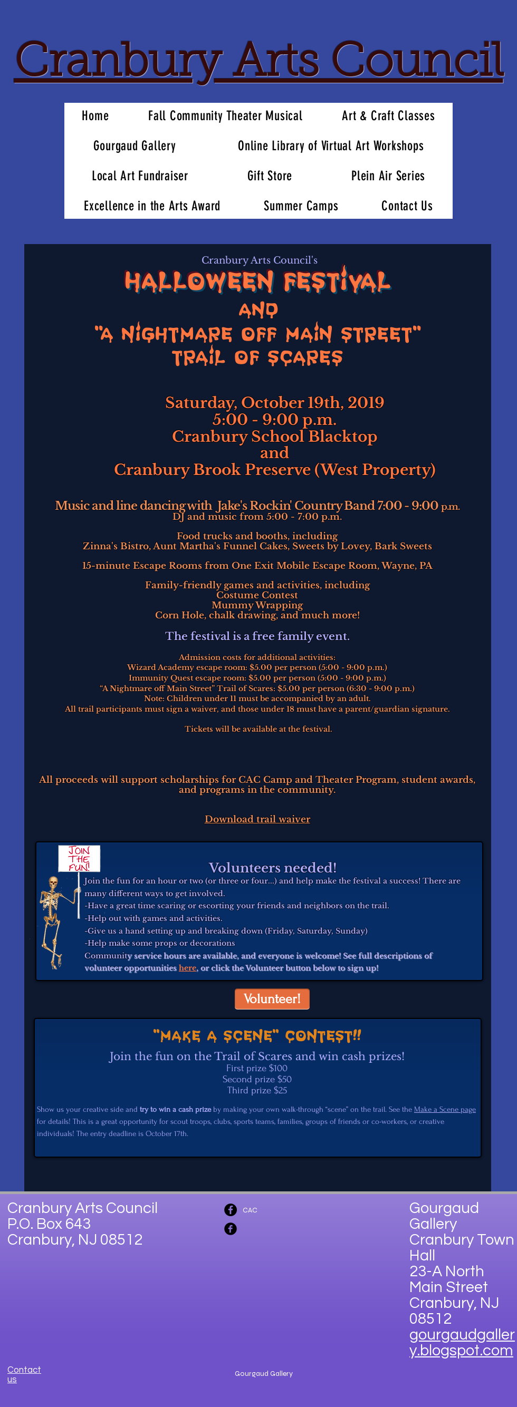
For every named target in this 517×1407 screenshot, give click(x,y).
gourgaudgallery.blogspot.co (462, 1343)
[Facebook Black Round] (230, 1228)
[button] (134, 146)
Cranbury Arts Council (258, 64)
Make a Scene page (445, 1109)
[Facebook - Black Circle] (230, 1210)
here (187, 968)
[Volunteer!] (272, 999)
